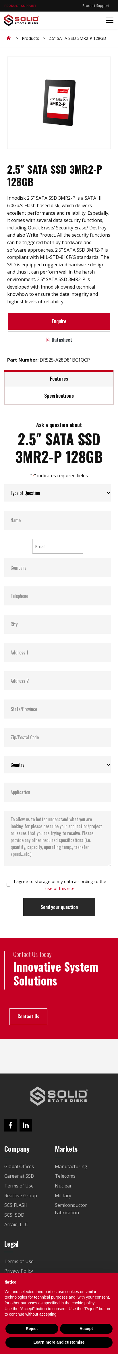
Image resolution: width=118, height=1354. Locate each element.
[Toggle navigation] (108, 20)
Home (9, 38)
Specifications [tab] (59, 395)
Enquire (59, 321)
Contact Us (28, 1016)
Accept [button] (86, 1328)
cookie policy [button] (82, 1303)
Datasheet (59, 339)
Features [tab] (59, 378)
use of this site (60, 888)
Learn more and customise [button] (58, 1342)
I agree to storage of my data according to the (60, 884)
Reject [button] (32, 1328)
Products (30, 38)
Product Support (95, 5)
